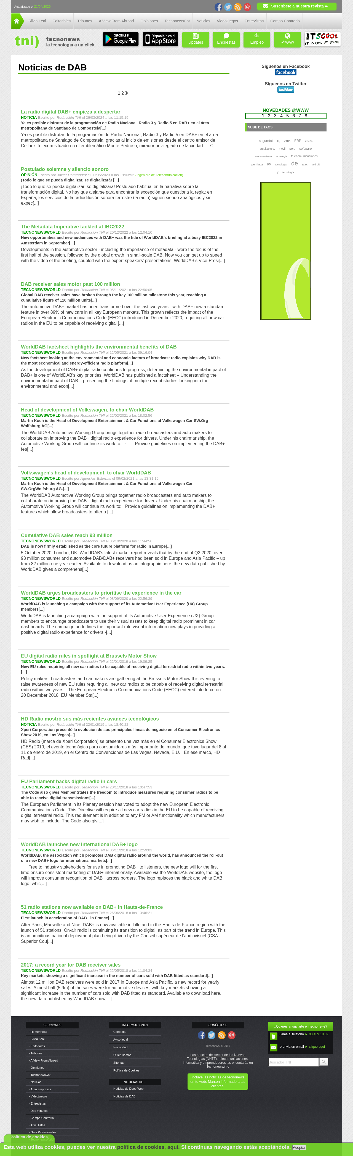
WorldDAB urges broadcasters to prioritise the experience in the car (101, 593)
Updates (195, 38)
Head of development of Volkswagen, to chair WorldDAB (87, 410)
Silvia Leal (37, 21)
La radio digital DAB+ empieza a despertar (71, 112)
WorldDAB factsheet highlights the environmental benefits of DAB (99, 347)
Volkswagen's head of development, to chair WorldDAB (86, 473)
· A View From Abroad (43, 1060)
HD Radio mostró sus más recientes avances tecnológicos (90, 719)
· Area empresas (40, 1089)
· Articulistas (37, 1125)
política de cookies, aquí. (148, 1147)
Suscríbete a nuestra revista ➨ (299, 6)
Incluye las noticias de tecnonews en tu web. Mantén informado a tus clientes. (217, 1081)
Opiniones (149, 21)
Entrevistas (254, 21)
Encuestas (226, 38)
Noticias (203, 21)
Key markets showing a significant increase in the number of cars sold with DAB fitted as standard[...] (117, 975)
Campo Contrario (285, 21)
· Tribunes (35, 1053)
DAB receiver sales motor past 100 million (70, 284)
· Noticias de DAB (123, 1096)
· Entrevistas (37, 1103)
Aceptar (299, 1148)
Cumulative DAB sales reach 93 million (67, 535)
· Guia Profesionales (42, 1132)
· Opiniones (36, 1067)
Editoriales (62, 21)
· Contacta (118, 1031)
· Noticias (35, 1082)
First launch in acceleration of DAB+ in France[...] (67, 918)
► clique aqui (315, 1047)
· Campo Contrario (41, 1118)
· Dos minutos (38, 1110)
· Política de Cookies (125, 1070)
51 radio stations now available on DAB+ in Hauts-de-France (92, 907)
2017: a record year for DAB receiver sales (71, 965)
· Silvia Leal (36, 1039)
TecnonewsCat (177, 21)
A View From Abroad (116, 21)
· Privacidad (119, 1047)
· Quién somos (121, 1055)
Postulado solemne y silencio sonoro (65, 169)
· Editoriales (37, 1046)
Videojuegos (227, 21)
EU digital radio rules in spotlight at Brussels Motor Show (89, 656)
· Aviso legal (120, 1039)
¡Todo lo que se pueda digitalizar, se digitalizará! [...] (70, 180)
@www (287, 38)
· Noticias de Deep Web (127, 1088)
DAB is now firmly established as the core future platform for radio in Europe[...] (96, 546)
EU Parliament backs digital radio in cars (69, 781)
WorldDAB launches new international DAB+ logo (79, 844)
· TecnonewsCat (39, 1074)
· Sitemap (118, 1062)
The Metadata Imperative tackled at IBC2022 (72, 226)
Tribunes (84, 21)
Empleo (257, 38)
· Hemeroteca (38, 1031)
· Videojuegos (38, 1096)
